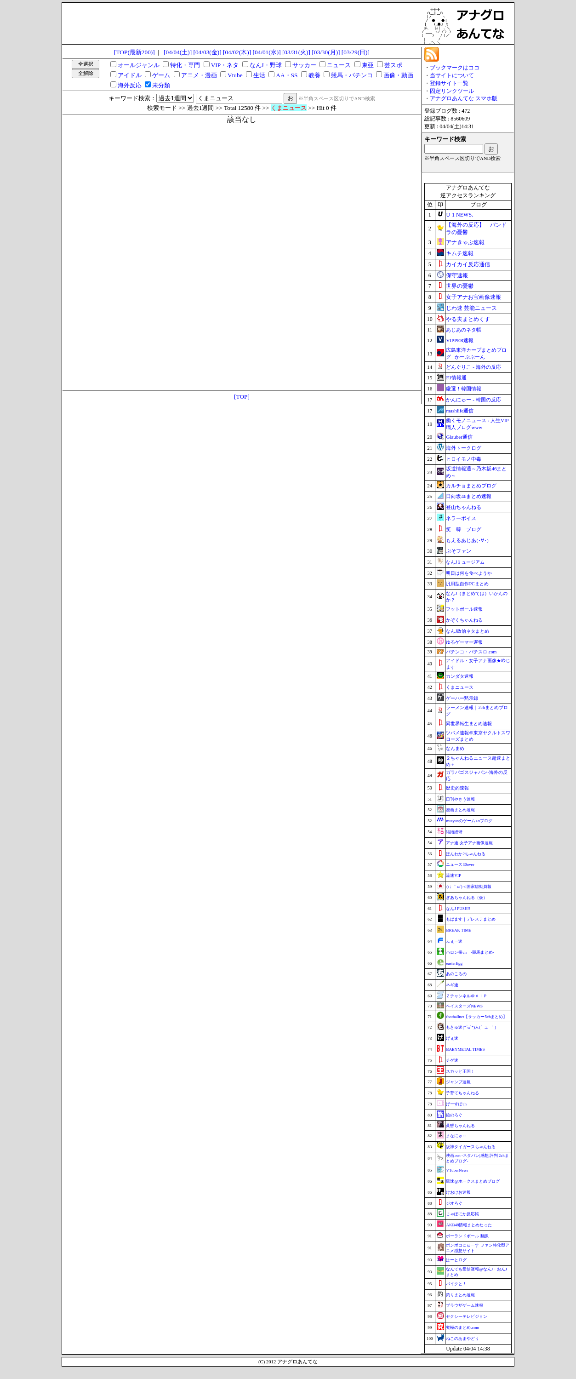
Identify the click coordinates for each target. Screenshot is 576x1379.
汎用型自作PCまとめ (467, 583)
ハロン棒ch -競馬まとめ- (470, 952)
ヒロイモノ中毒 (463, 459)
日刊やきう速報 (460, 799)
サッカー (304, 65)
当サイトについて (452, 75)
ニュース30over (460, 864)
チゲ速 (452, 1060)
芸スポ (393, 65)
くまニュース (459, 687)
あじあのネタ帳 (463, 329)
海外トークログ (463, 448)
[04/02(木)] (237, 52)
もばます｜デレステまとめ (471, 919)
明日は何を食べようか (469, 573)
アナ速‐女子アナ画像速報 (469, 843)
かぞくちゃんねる (464, 620)
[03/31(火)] (296, 52)
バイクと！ (456, 1284)
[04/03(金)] (208, 52)
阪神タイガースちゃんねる (471, 1146)
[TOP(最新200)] (134, 52)
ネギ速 (452, 985)
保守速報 (457, 275)
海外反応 (130, 85)
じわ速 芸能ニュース (471, 308)
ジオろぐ (454, 1203)
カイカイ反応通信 (468, 264)
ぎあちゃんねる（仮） (466, 897)
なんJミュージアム (465, 562)
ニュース (339, 65)
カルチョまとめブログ (471, 485)
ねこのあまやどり (462, 1338)
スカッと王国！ (460, 1071)
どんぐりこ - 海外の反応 (473, 367)
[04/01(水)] (266, 52)
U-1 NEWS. (459, 215)
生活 (259, 75)
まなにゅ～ (456, 1135)
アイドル (130, 75)
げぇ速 (452, 1038)
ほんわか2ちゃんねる (465, 854)
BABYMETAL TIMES (465, 1049)
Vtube (235, 75)
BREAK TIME (458, 930)
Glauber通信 (459, 437)
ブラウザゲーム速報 (464, 1305)
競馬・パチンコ (352, 75)
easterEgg (454, 963)
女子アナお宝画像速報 (473, 297)
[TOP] (242, 396)
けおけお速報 (458, 1192)
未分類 (161, 85)
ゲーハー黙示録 (462, 698)
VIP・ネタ (225, 65)
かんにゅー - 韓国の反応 (473, 399)
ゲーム (161, 75)
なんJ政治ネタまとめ (467, 631)
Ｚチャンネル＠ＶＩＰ (466, 996)
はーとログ (456, 1260)
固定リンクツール (452, 91)
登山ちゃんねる (463, 507)
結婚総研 (454, 832)
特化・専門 (185, 65)
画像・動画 (398, 75)
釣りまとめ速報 (460, 1295)
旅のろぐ (454, 1115)
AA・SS (286, 75)
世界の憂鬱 (459, 286)
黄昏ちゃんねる (460, 1125)
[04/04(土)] (178, 52)
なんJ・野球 (266, 65)
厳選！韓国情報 (463, 388)
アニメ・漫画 (199, 75)
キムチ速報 (459, 253)
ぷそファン (458, 551)
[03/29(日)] (356, 52)
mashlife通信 (459, 410)
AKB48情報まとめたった (469, 1225)
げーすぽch (456, 1104)
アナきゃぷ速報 (465, 242)
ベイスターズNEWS (464, 1006)
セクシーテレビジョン (466, 1316)
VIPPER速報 (459, 340)
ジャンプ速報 (458, 1082)
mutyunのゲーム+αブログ (469, 820)
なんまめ (455, 748)
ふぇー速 (454, 941)
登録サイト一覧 (449, 83)
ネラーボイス (461, 518)
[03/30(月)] (326, 52)
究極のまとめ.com (462, 1327)
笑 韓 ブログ (463, 529)
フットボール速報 (464, 609)
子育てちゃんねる (462, 1093)
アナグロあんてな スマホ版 (463, 98)
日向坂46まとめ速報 (468, 496)
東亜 (368, 65)
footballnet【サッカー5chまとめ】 (476, 1016)
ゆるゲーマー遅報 (464, 642)
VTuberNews (457, 1170)
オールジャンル (139, 65)
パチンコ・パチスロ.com (471, 651)
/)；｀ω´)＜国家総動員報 (468, 886)
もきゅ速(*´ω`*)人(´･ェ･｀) (471, 1027)
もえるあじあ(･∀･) (467, 540)
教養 (314, 75)
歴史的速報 (457, 787)
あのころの (456, 974)
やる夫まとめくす (468, 319)
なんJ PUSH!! (458, 908)
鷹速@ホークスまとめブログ (472, 1181)
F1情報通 (456, 377)
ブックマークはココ (454, 67)
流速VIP (453, 875)
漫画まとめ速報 (460, 809)
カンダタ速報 (459, 676)
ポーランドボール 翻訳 (467, 1236)
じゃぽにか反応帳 (462, 1214)
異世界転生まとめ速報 (469, 723)
